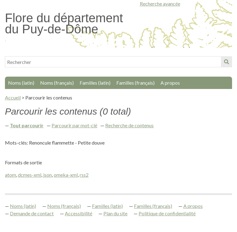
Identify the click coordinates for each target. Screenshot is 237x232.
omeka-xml (66, 175)
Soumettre (226, 61)
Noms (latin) (21, 83)
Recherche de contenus (129, 125)
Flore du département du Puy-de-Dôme (64, 23)
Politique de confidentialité (167, 213)
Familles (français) (135, 83)
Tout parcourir (27, 125)
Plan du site (115, 213)
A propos (170, 83)
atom (10, 175)
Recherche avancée (160, 3)
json (47, 175)
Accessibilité (78, 213)
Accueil (13, 97)
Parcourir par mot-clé (74, 125)
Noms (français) (57, 83)
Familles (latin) (95, 83)
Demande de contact (32, 213)
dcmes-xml (29, 175)
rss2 (84, 175)
